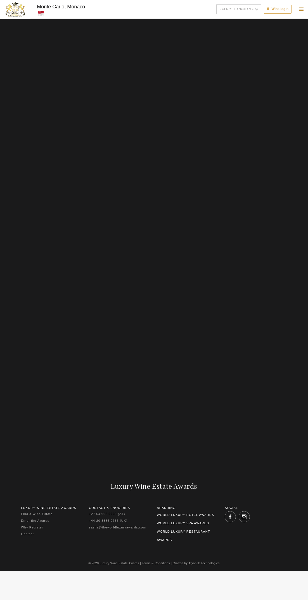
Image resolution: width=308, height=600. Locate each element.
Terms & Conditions (156, 563)
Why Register (32, 527)
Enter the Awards (35, 520)
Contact (27, 534)
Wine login (277, 9)
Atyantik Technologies (204, 563)
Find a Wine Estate (37, 514)
